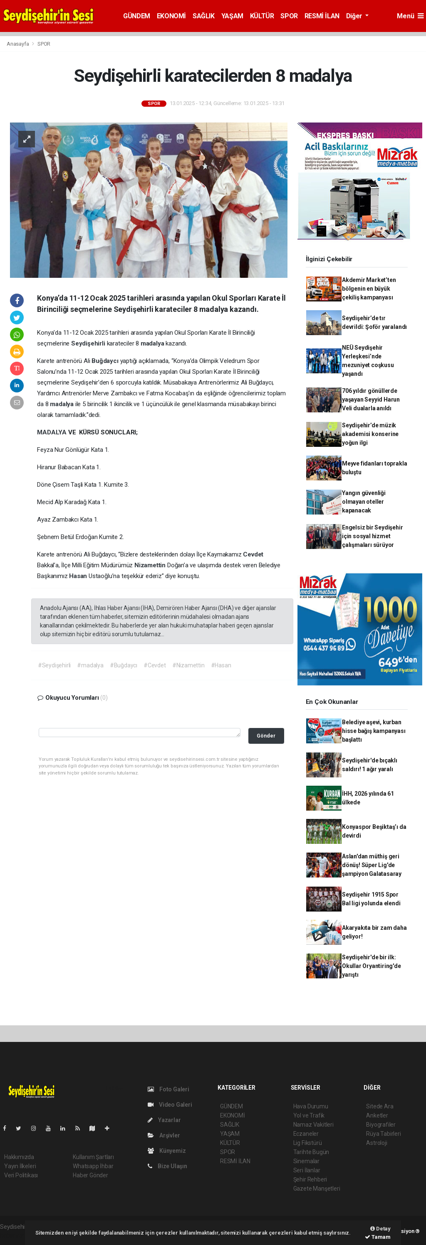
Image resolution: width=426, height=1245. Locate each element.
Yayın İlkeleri (20, 1166)
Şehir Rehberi (310, 1179)
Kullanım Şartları (93, 1157)
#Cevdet (155, 665)
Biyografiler (381, 1124)
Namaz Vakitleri (313, 1124)
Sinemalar (306, 1161)
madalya (153, 343)
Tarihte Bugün (311, 1152)
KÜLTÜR (262, 16)
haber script (15, 1235)
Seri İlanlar (306, 1170)
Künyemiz (167, 1150)
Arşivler (164, 1135)
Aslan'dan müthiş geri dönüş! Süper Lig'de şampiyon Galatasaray (371, 865)
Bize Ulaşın (167, 1166)
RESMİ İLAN (322, 16)
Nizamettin (150, 565)
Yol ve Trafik (309, 1115)
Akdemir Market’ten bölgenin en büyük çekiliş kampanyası (369, 289)
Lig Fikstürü (307, 1143)
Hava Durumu (310, 1106)
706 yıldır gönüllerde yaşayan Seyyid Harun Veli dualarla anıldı (371, 399)
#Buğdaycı (123, 665)
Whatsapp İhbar (93, 1166)
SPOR (288, 16)
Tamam (378, 1237)
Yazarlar (164, 1120)
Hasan (79, 576)
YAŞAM (232, 16)
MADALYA (52, 432)
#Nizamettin (188, 665)
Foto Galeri (168, 1089)
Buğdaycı (106, 361)
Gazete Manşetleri (316, 1188)
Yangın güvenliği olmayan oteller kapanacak (364, 502)
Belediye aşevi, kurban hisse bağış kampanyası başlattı (374, 731)
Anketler (377, 1115)
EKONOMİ (171, 16)
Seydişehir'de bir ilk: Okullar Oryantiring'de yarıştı (371, 966)
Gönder (266, 736)
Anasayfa (18, 44)
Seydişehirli (89, 343)
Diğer (355, 16)
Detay (380, 1228)
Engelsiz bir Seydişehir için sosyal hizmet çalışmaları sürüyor (372, 536)
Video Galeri (170, 1104)
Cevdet (253, 554)
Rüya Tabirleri (383, 1133)
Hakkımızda (19, 1157)
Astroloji (376, 1143)
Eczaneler (306, 1133)
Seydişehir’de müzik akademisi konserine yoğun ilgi (370, 434)
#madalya (90, 665)
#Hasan (221, 665)
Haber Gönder (90, 1175)
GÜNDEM (136, 16)
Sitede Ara (379, 1106)
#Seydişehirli (54, 665)
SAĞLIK (204, 16)
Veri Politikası (21, 1175)
